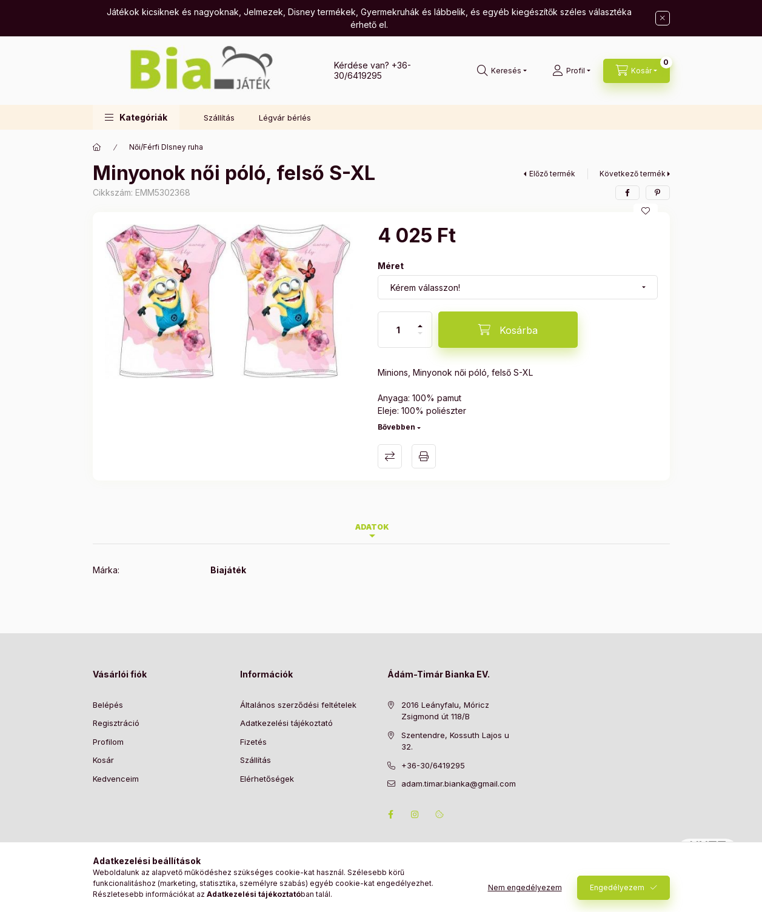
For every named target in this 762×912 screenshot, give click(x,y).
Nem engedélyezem (525, 887)
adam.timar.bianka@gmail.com (458, 783)
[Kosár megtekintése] (636, 71)
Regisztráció (116, 723)
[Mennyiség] (398, 329)
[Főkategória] (97, 147)
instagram (415, 814)
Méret (391, 266)
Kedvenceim (116, 779)
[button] (136, 117)
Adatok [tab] (372, 526)
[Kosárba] (508, 329)
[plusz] (420, 321)
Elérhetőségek (267, 779)
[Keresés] (502, 71)
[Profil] (571, 71)
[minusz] (420, 338)
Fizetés (253, 742)
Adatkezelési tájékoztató (286, 723)
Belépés (108, 705)
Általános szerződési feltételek (298, 705)
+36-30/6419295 (372, 70)
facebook (391, 814)
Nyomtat (424, 456)
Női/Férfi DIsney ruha (166, 146)
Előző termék (552, 173)
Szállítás (219, 117)
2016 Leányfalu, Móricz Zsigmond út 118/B (445, 711)
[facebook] (627, 192)
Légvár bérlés (285, 117)
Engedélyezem (617, 887)
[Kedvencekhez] (645, 211)
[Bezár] (662, 18)
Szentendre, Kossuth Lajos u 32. (455, 741)
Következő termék (633, 173)
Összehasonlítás (390, 456)
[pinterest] (658, 192)
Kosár (103, 760)
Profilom (108, 742)
